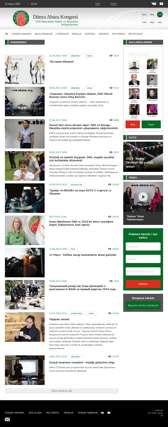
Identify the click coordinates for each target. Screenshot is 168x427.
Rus (144, 14)
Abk (144, 22)
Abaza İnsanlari (43, 33)
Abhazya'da (76, 184)
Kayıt (114, 3)
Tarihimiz (103, 33)
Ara (160, 22)
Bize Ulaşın (35, 412)
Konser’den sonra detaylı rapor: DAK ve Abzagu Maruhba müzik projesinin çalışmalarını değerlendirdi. (83, 126)
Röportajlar (135, 33)
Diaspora (90, 33)
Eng (152, 14)
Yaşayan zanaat (59, 319)
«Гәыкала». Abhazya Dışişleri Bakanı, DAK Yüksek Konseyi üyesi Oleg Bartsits (80, 95)
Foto (73, 248)
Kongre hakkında (21, 33)
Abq (152, 22)
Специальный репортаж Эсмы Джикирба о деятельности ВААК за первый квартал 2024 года (82, 287)
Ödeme (143, 284)
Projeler (76, 33)
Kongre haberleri (88, 412)
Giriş (97, 3)
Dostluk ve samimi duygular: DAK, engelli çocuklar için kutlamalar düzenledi (81, 158)
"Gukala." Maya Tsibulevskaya (135, 218)
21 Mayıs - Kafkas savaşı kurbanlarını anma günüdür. (83, 255)
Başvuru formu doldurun (143, 305)
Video (89, 55)
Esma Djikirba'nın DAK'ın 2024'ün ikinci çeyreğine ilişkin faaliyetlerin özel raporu (81, 223)
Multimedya (118, 33)
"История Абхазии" (61, 61)
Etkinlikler (62, 33)
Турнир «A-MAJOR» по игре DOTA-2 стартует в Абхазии (80, 191)
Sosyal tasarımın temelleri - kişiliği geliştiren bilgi (81, 362)
